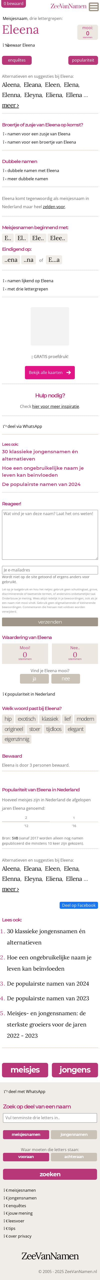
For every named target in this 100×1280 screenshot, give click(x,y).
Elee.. (57, 238)
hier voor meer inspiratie (55, 406)
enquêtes (17, 60)
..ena (10, 260)
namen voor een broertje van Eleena (41, 142)
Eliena (54, 95)
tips (11, 1228)
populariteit (83, 60)
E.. (7, 238)
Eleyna (33, 95)
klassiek (50, 719)
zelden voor (54, 206)
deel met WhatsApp (26, 1091)
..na (28, 260)
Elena (71, 85)
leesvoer (16, 1221)
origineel (13, 729)
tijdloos (53, 729)
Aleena (11, 85)
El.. (21, 238)
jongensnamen (22, 1198)
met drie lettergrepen (27, 289)
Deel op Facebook (79, 905)
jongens (75, 1070)
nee (66, 678)
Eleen (52, 85)
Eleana (32, 85)
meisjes (25, 1070)
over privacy (19, 1236)
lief (67, 719)
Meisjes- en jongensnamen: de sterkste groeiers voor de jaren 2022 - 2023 (47, 1024)
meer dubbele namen (27, 179)
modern (85, 719)
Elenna (11, 95)
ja (34, 678)
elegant (75, 729)
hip (7, 719)
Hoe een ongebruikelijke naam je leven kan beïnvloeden (43, 471)
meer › (10, 105)
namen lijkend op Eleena (30, 280)
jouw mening (20, 1213)
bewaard (13, 3)
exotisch (27, 719)
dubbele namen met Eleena (33, 170)
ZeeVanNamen (68, 6)
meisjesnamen (22, 1190)
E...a (54, 260)
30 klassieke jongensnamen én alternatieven (40, 455)
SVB (15, 838)
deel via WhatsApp (24, 426)
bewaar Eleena (21, 45)
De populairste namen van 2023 (48, 998)
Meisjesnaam (15, 18)
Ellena (74, 95)
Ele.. (38, 238)
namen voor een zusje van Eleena (38, 134)
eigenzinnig (16, 739)
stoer (34, 729)
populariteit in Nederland (31, 694)
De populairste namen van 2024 (41, 484)
